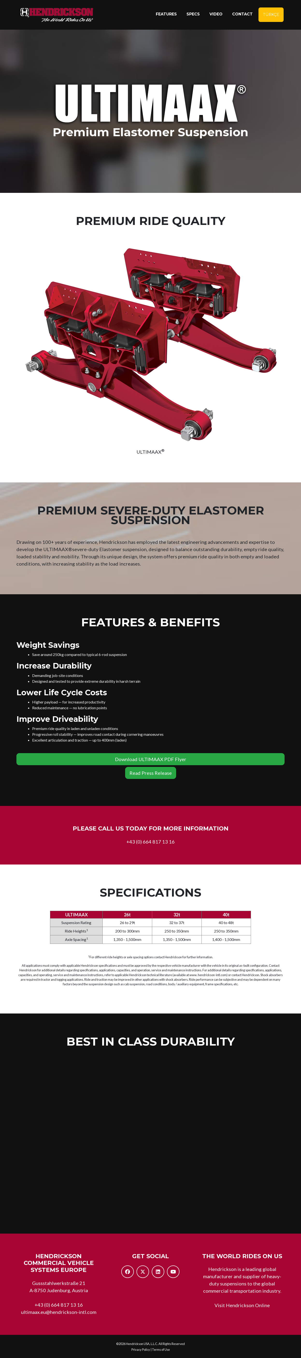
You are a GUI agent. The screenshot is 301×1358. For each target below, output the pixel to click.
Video (215, 15)
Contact (242, 15)
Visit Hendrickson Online (242, 1305)
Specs (193, 15)
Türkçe (271, 16)
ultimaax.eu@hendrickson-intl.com (58, 1312)
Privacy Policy (140, 1349)
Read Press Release (150, 773)
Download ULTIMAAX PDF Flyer (150, 759)
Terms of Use (161, 1349)
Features (166, 15)
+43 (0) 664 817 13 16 (150, 842)
